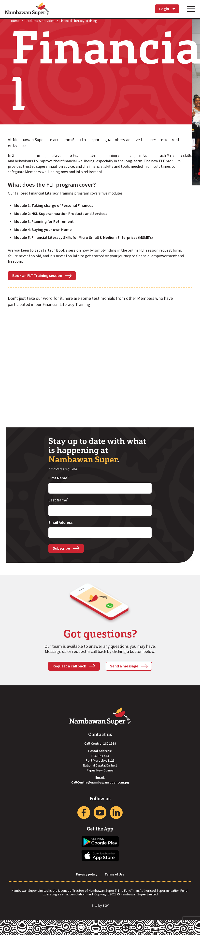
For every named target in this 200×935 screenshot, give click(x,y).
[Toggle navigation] (191, 9)
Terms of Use (114, 874)
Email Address (61, 522)
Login (167, 9)
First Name (58, 478)
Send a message (124, 666)
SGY (106, 906)
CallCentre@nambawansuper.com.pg (100, 782)
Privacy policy (86, 874)
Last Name (58, 500)
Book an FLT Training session (37, 275)
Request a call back (69, 666)
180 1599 (109, 743)
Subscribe (61, 548)
